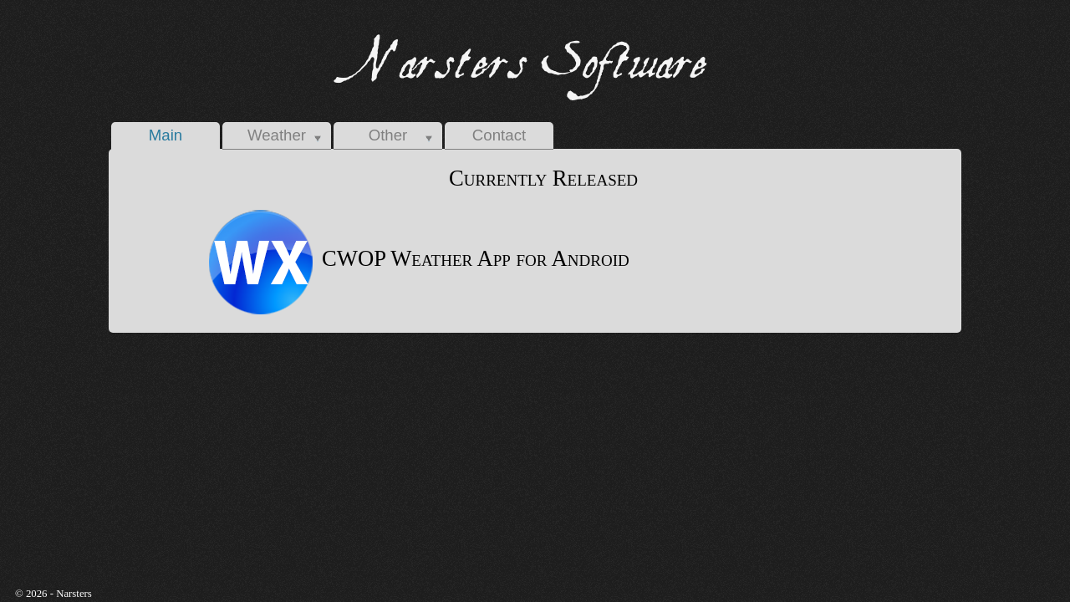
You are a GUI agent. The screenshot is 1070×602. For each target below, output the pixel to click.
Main (165, 135)
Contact (499, 135)
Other (388, 135)
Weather (276, 135)
